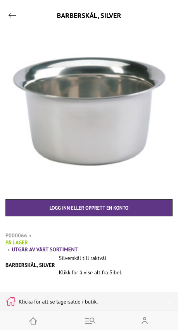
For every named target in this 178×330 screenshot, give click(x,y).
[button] (89, 112)
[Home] (33, 320)
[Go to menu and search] (89, 320)
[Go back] (12, 15)
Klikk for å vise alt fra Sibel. (91, 272)
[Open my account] (145, 320)
